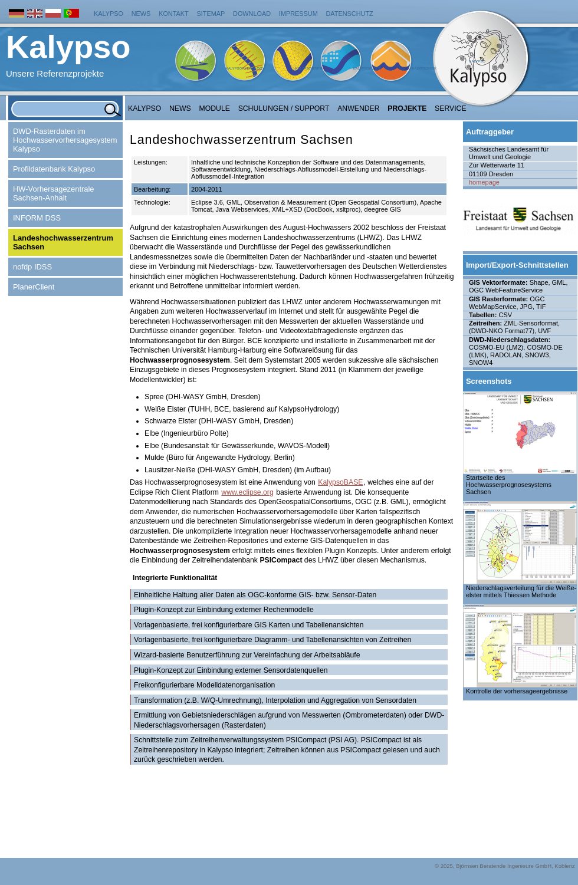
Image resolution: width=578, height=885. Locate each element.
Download (252, 13)
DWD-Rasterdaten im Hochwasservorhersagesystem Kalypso (65, 140)
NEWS (180, 108)
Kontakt (174, 13)
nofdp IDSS (32, 266)
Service (451, 108)
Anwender (358, 108)
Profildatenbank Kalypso (54, 169)
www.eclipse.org (247, 492)
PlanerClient (33, 286)
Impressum (298, 13)
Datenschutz (349, 13)
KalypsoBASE (340, 482)
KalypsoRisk (424, 68)
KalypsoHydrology (245, 68)
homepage (484, 182)
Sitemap (211, 13)
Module (214, 108)
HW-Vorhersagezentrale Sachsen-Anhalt (53, 193)
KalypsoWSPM (308, 68)
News (141, 13)
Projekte (406, 108)
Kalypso (108, 13)
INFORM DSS (37, 217)
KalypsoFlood (367, 68)
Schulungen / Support (284, 108)
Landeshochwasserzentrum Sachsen (63, 242)
